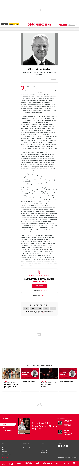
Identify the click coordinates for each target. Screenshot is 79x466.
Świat (30, 28)
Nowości (6, 424)
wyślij (56, 79)
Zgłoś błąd (5, 457)
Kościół (13, 28)
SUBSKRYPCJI (44, 290)
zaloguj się (71, 24)
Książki (6, 427)
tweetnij (54, 79)
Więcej (74, 28)
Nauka (48, 28)
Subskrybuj (39, 285)
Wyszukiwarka (77, 24)
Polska (22, 28)
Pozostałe (6, 430)
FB (52, 79)
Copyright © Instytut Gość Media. (63, 457)
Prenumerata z (13, 24)
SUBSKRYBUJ (63, 24)
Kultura (39, 28)
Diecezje (66, 28)
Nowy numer (4, 28)
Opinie (57, 28)
